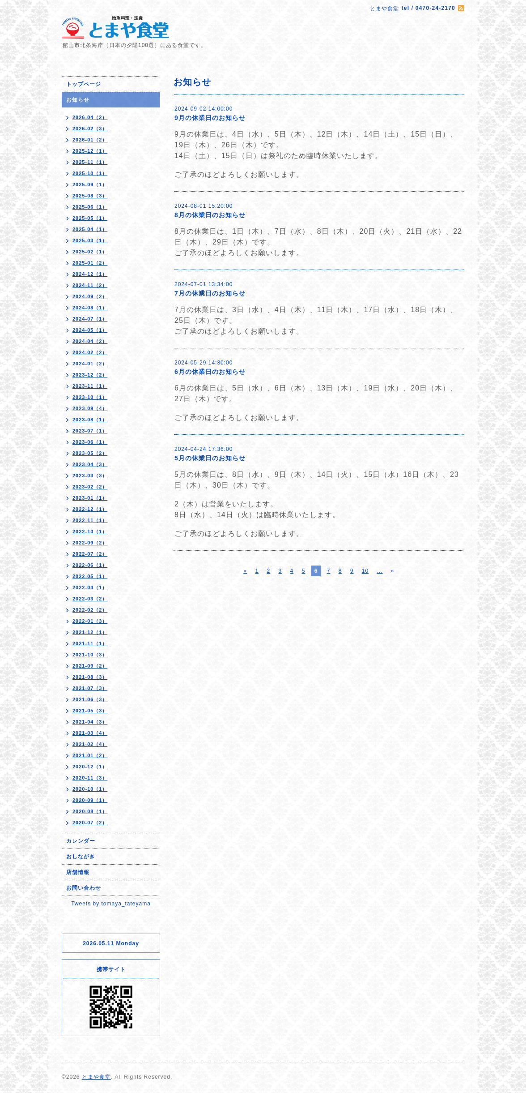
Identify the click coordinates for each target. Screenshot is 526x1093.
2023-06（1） (90, 442)
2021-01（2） (90, 755)
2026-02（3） (90, 128)
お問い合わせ (83, 888)
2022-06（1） (90, 565)
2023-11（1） (90, 386)
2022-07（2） (90, 554)
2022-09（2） (90, 542)
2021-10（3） (90, 654)
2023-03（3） (90, 475)
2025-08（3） (90, 195)
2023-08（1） (90, 419)
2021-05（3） (90, 710)
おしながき (80, 856)
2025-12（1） (90, 151)
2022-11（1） (90, 520)
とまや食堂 (96, 1077)
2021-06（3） (90, 699)
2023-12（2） (90, 374)
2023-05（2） (90, 453)
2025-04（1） (90, 229)
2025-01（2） (90, 263)
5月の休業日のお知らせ (210, 458)
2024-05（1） (90, 330)
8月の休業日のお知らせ (210, 215)
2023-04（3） (90, 464)
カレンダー (80, 841)
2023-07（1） (90, 430)
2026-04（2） (90, 117)
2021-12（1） (90, 632)
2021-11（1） (90, 643)
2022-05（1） (90, 576)
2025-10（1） (90, 173)
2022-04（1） (90, 587)
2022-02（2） (90, 610)
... (379, 571)
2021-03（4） (90, 733)
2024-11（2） (90, 285)
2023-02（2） (90, 486)
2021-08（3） (90, 677)
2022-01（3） (90, 621)
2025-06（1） (90, 207)
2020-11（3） (90, 777)
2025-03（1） (90, 240)
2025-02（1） (90, 251)
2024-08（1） (90, 307)
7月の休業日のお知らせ (210, 293)
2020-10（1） (90, 789)
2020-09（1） (90, 800)
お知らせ (77, 100)
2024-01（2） (90, 363)
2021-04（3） (90, 721)
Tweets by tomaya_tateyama (111, 903)
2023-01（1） (90, 498)
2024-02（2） (90, 352)
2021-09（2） (90, 666)
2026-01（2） (90, 139)
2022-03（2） (90, 598)
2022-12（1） (90, 509)
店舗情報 (77, 872)
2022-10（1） (90, 531)
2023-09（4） (90, 408)
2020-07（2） (90, 822)
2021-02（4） (90, 744)
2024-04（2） (90, 341)
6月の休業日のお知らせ (210, 371)
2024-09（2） (90, 296)
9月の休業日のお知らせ (210, 117)
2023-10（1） (90, 397)
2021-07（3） (90, 688)
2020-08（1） (90, 811)
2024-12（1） (90, 274)
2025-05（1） (90, 218)
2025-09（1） (90, 184)
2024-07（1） (90, 318)
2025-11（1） (90, 162)
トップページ (83, 84)
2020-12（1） (90, 766)
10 (365, 571)
